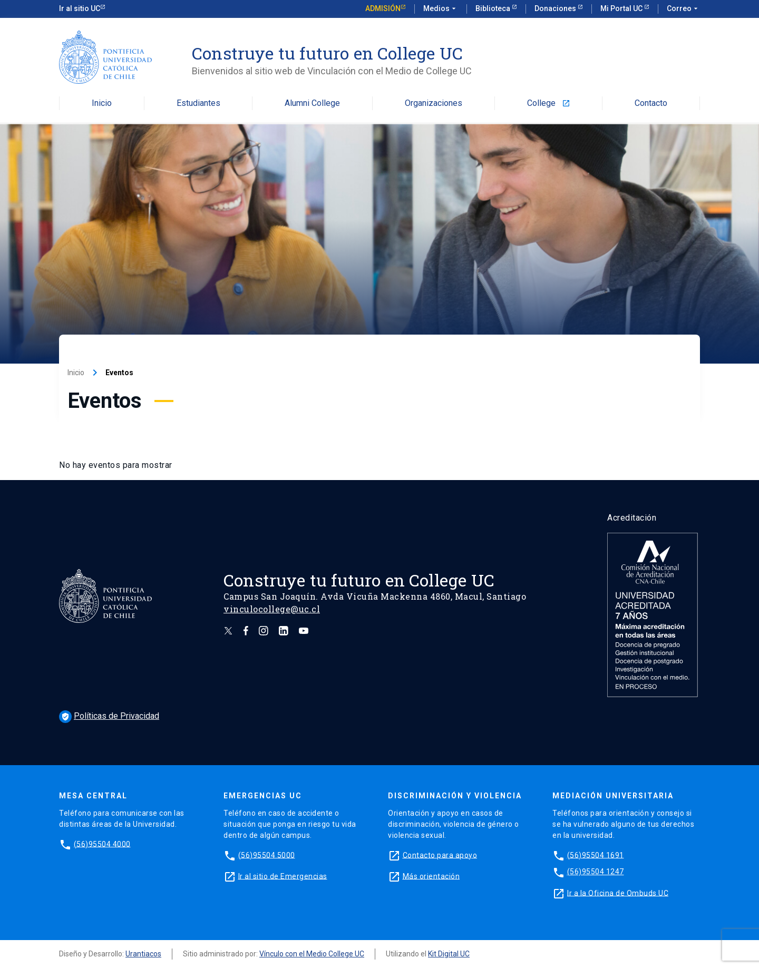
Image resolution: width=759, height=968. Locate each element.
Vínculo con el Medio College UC (311, 954)
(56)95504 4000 (102, 843)
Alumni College (312, 103)
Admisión (383, 8)
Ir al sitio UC (79, 8)
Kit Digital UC (449, 954)
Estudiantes (198, 103)
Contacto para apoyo (440, 854)
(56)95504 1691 (595, 854)
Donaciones (556, 8)
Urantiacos (143, 954)
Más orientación (431, 876)
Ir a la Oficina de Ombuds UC (617, 892)
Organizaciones (433, 103)
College (548, 103)
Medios (440, 9)
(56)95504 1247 (595, 871)
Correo (683, 9)
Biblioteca (493, 8)
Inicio (102, 103)
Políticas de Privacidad (109, 716)
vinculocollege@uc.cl (271, 608)
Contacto (651, 103)
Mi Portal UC (622, 8)
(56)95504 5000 (266, 854)
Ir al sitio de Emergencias (282, 876)
